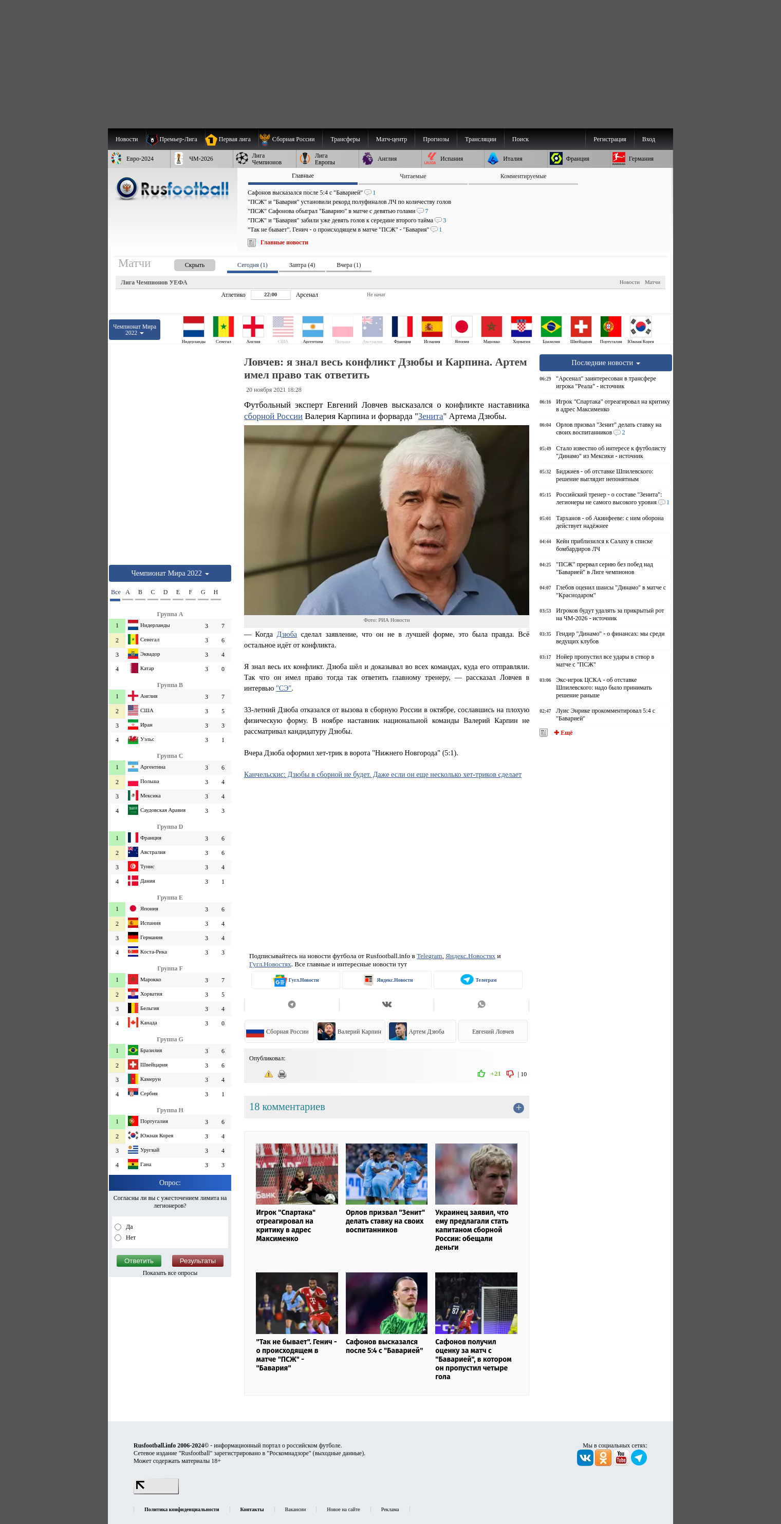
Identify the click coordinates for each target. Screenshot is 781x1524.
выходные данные (338, 1453)
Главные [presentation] (303, 175)
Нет (130, 1237)
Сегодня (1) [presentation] (252, 265)
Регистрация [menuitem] (609, 139)
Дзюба (286, 634)
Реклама (390, 1509)
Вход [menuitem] (648, 139)
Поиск (520, 139)
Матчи (652, 282)
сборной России (273, 416)
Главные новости (284, 242)
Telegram (429, 956)
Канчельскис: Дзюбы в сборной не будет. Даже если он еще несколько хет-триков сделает (383, 774)
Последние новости (605, 362)
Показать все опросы (170, 1273)
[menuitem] (290, 139)
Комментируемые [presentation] (523, 176)
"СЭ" (283, 688)
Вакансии (295, 1509)
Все (115, 592)
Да (128, 1226)
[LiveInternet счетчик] (156, 1492)
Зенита (430, 416)
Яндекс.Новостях (470, 956)
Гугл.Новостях (270, 964)
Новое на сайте (343, 1509)
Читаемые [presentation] (413, 176)
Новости (630, 282)
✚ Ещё (562, 732)
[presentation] (184, 263)
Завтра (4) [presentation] (302, 265)
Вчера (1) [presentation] (349, 265)
